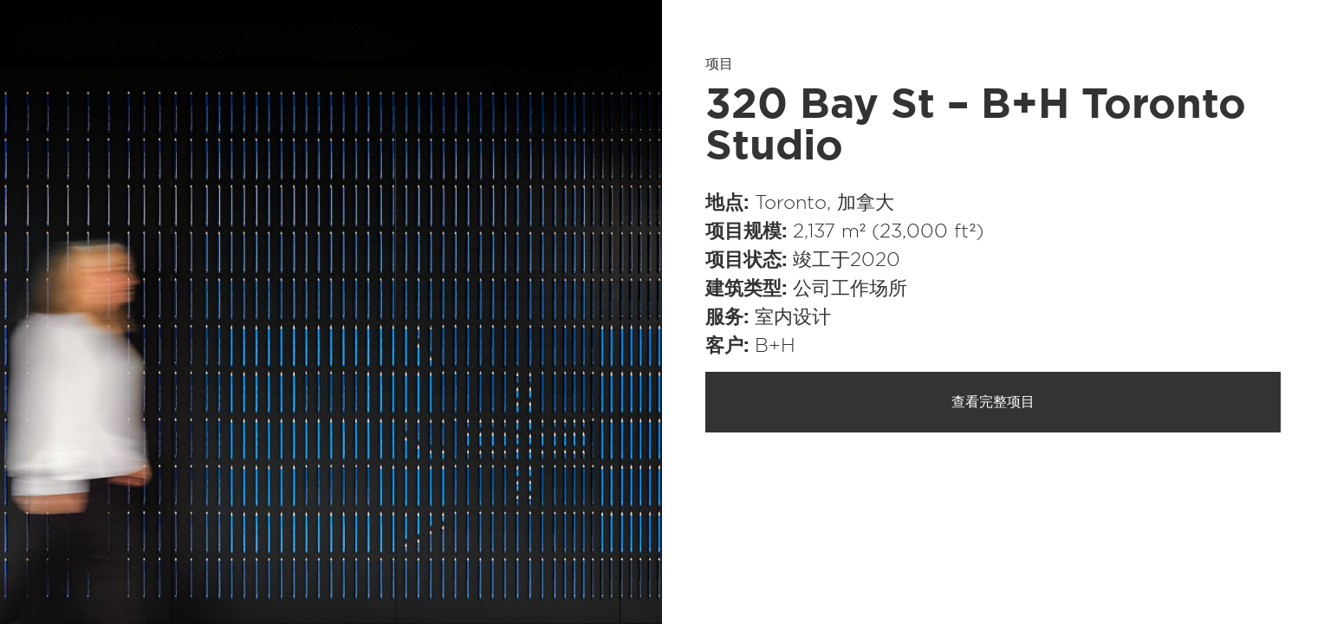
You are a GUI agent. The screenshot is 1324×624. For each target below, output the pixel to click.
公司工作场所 (850, 288)
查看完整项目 (993, 402)
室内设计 (793, 317)
